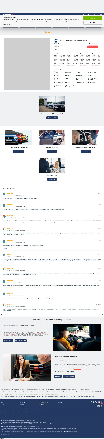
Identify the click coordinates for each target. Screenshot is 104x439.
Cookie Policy (20, 411)
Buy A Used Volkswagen (69, 376)
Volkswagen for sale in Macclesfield (10, 325)
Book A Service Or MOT (20, 340)
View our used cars (76, 26)
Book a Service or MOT (27, 26)
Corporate (22, 406)
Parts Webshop (23, 407)
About (2, 404)
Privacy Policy (13, 411)
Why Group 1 (23, 402)
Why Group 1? (58, 376)
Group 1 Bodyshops (93, 26)
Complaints (41, 404)
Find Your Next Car (8, 340)
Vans (65, 19)
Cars (51, 19)
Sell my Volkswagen (24, 325)
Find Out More (86, 151)
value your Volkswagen (11, 334)
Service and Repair (80, 19)
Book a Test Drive (11, 26)
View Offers (52, 151)
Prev (2, 314)
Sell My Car (58, 19)
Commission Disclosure (29, 411)
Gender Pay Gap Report (44, 407)
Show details (6, 10)
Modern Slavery (42, 406)
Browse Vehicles (18, 151)
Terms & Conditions (4, 411)
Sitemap (60, 402)
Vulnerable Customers (44, 402)
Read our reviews (9, 189)
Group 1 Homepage (7, 19)
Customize (93, 8)
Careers (98, 19)
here (8, 429)
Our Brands (90, 19)
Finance (22, 404)
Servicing (32, 325)
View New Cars (60, 26)
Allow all (93, 3)
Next (102, 314)
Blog (2, 402)
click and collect (77, 369)
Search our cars (52, 117)
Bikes (71, 19)
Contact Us (43, 26)
